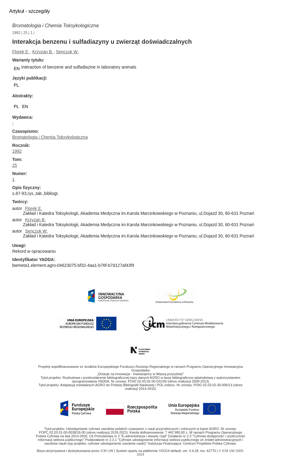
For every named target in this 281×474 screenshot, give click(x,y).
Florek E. (20, 51)
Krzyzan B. (42, 51)
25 (25, 33)
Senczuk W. (67, 51)
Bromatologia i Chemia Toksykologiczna (55, 25)
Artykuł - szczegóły (29, 11)
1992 (16, 33)
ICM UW (107, 451)
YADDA (165, 451)
